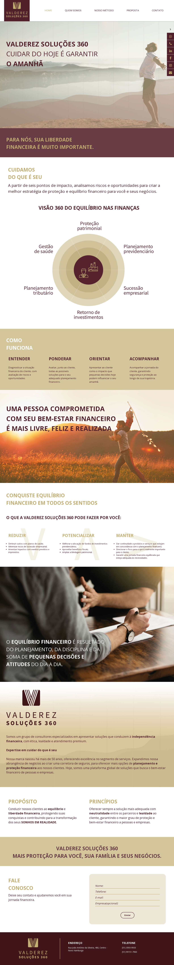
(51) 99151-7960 (129, 952)
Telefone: (100, 891)
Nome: (99, 885)
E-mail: (99, 897)
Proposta (133, 10)
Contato (158, 10)
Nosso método (104, 10)
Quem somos (73, 10)
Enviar (127, 915)
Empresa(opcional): (106, 903)
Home (48, 10)
